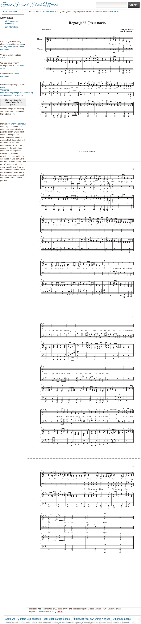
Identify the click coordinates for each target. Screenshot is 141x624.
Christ (2, 87)
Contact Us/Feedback (29, 619)
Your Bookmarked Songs (57, 619)
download (9, 24)
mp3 (6, 27)
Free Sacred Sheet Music (29, 5)
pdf (6, 21)
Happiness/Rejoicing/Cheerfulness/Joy (16, 92)
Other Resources (122, 619)
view (10, 21)
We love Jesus (64, 623)
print (15, 21)
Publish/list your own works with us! (91, 619)
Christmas (4, 90)
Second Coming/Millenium (11, 95)
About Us (10, 619)
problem (40, 611)
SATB (2, 57)
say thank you (10, 47)
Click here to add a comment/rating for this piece (13, 102)
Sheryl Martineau (18, 124)
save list (115, 11)
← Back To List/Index (9, 11)
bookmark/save (46, 11)
